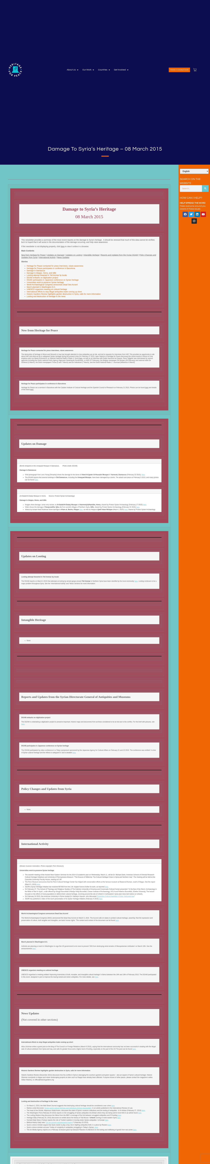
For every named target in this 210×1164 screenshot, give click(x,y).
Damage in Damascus (36, 270)
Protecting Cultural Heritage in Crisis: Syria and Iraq (115, 896)
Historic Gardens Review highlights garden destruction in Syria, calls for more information (64, 294)
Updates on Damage (55, 255)
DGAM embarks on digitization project (42, 278)
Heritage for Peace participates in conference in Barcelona (51, 268)
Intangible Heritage (91, 255)
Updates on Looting (74, 255)
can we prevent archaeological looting (59, 1122)
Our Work (88, 69)
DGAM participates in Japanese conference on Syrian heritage (53, 280)
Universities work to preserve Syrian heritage (45, 282)
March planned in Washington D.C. (41, 287)
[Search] (205, 188)
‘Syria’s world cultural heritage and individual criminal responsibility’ (68, 1108)
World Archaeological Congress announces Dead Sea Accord (52, 285)
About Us (72, 69)
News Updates (63, 257)
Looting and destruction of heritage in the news (46, 296)
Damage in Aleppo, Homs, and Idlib (41, 273)
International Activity (47, 257)
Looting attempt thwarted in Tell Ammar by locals (47, 275)
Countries (104, 69)
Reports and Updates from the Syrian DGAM (119, 255)
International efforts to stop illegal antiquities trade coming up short (54, 292)
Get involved (121, 69)
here (63, 246)
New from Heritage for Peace (33, 255)
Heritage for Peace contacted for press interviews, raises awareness (55, 266)
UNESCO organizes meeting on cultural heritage (47, 289)
